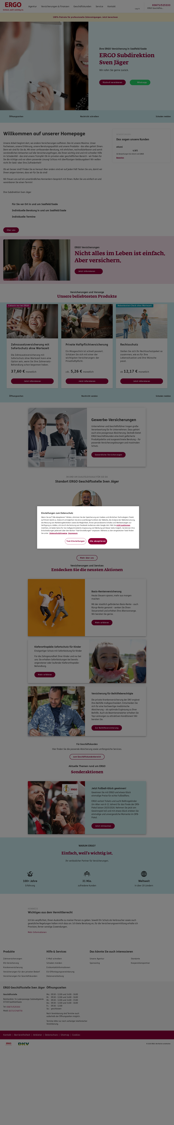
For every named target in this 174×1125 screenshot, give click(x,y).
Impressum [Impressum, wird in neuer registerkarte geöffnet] (73, 533)
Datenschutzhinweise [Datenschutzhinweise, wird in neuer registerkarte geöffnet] (58, 533)
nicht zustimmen (123, 525)
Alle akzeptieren (98, 541)
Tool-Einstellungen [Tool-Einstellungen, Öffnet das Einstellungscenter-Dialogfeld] (75, 541)
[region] (88, 527)
